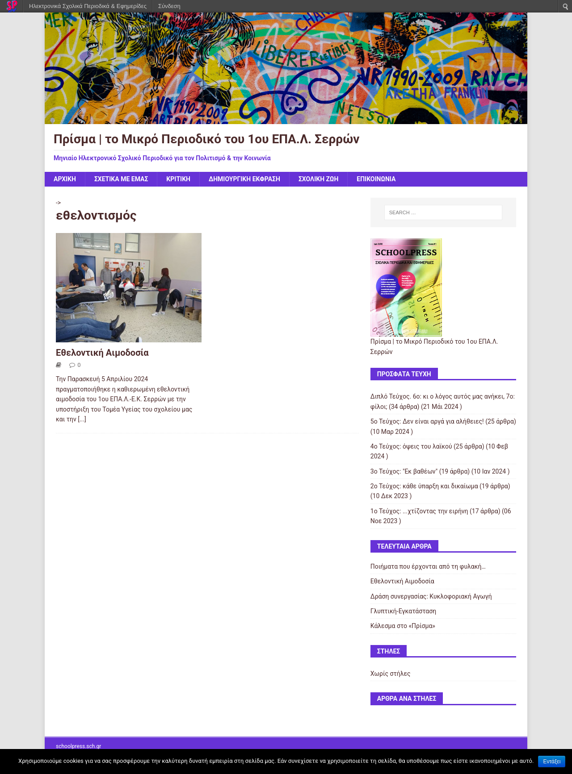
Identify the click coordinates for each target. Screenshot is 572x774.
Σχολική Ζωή (318, 179)
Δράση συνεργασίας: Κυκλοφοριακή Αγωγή (431, 596)
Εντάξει (551, 761)
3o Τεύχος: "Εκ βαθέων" (403, 471)
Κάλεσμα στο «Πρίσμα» (402, 625)
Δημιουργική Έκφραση (244, 179)
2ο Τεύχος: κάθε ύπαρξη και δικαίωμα (424, 486)
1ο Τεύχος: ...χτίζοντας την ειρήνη (419, 511)
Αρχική (65, 179)
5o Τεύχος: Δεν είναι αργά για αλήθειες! (427, 421)
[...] (82, 419)
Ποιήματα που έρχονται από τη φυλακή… (428, 566)
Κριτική (178, 179)
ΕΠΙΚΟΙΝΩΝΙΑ (376, 179)
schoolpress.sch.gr (78, 746)
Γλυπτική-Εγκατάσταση (403, 611)
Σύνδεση (169, 6)
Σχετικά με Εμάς (121, 179)
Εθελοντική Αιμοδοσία (102, 352)
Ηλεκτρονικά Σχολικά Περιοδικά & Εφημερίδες (88, 6)
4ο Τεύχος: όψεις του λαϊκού (411, 446)
